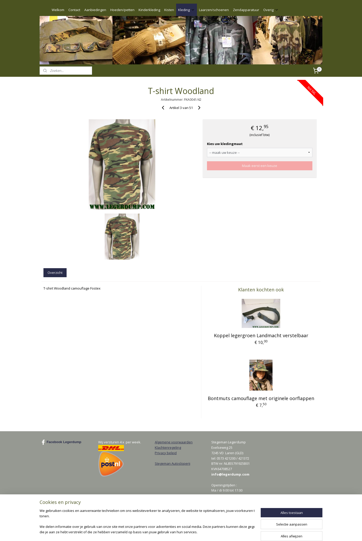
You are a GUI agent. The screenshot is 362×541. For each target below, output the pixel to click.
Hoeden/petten (122, 9)
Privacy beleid (166, 453)
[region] (147, 522)
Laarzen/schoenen (214, 9)
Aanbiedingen (95, 9)
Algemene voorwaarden (174, 442)
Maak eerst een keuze (259, 165)
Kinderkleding (149, 9)
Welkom (58, 9)
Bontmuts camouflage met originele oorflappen (261, 398)
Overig (271, 9)
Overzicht (55, 272)
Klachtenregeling (168, 447)
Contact (74, 9)
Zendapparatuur (246, 9)
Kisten (169, 9)
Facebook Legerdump (61, 442)
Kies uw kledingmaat (225, 143)
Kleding (186, 9)
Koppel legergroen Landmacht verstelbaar (261, 335)
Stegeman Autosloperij (172, 463)
